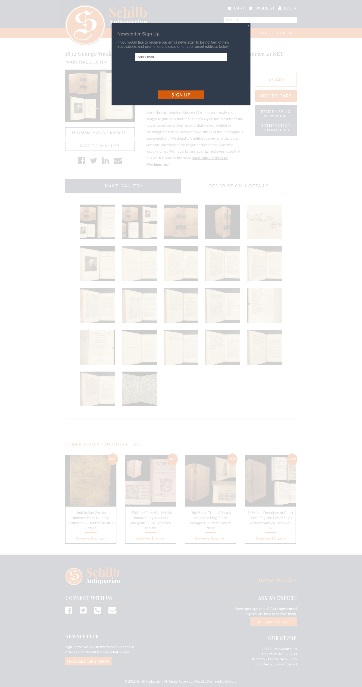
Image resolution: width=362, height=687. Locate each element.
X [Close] (248, 26)
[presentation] (170, 76)
